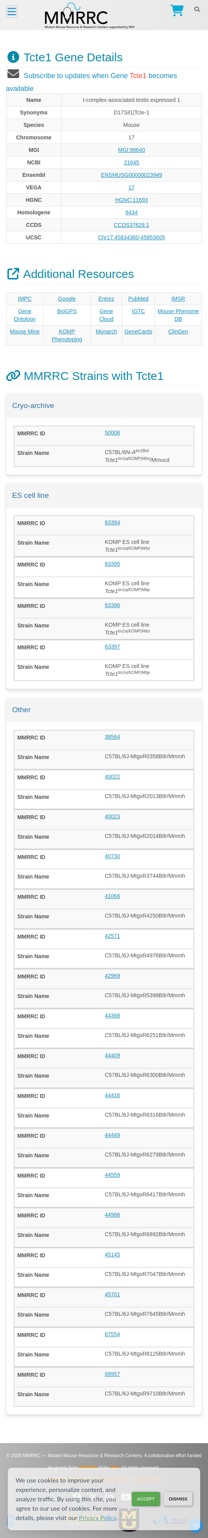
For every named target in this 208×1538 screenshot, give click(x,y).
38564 (112, 737)
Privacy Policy (98, 1517)
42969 (112, 976)
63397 (112, 646)
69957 (112, 1374)
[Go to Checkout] (175, 11)
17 (132, 187)
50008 (112, 432)
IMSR (178, 299)
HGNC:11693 (131, 200)
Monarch (106, 331)
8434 (132, 212)
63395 (112, 564)
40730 (112, 856)
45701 (112, 1294)
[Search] (197, 9)
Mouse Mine (24, 331)
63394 (112, 522)
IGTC (138, 311)
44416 (112, 1095)
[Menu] (11, 11)
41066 (112, 896)
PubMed (138, 299)
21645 (131, 162)
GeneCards (138, 331)
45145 (112, 1254)
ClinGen (178, 331)
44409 (112, 1055)
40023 (112, 816)
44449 (112, 1135)
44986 (112, 1215)
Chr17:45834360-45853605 (131, 237)
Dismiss (178, 1499)
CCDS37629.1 (131, 225)
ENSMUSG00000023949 (131, 175)
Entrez (106, 299)
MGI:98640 (131, 150)
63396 (112, 605)
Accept (145, 1499)
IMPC (25, 299)
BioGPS (67, 311)
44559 (112, 1175)
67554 (112, 1334)
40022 (112, 776)
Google (67, 299)
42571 (112, 936)
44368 (112, 1015)
